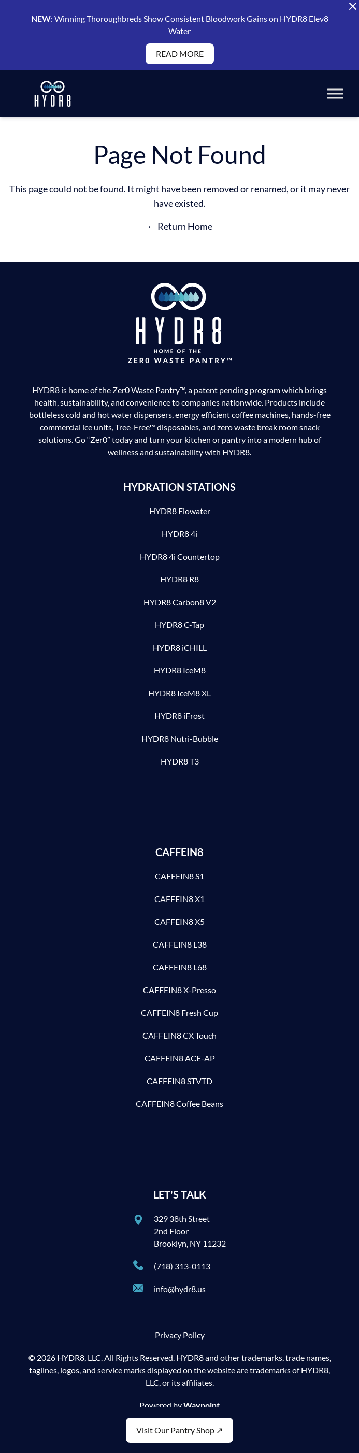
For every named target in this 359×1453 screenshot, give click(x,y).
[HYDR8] (52, 94)
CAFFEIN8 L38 (180, 944)
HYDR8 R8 (179, 579)
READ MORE (180, 53)
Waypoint (201, 1405)
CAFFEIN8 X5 (179, 921)
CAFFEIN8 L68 (180, 967)
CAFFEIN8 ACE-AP (180, 1058)
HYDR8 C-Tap (179, 625)
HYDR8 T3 (180, 761)
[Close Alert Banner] (353, 6)
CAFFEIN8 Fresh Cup (179, 1012)
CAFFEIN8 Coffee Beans (179, 1104)
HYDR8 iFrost (179, 716)
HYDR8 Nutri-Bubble (179, 738)
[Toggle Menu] (335, 93)
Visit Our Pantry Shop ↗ (179, 1430)
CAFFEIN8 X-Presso (179, 990)
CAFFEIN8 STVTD (179, 1081)
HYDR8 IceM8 (180, 670)
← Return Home (179, 226)
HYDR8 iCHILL (180, 647)
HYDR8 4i (179, 533)
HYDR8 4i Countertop (180, 556)
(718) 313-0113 (182, 1266)
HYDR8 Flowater (179, 511)
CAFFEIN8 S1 (179, 876)
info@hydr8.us (180, 1289)
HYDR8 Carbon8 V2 (179, 602)
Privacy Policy (180, 1335)
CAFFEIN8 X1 (179, 899)
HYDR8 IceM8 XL (179, 693)
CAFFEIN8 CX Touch (179, 1035)
